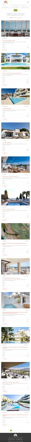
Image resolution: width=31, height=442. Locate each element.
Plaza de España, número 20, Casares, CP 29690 (15, 437)
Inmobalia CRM (21, 441)
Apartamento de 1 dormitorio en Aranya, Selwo (10, 176)
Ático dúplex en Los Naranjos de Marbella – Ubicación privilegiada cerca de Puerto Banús (15, 348)
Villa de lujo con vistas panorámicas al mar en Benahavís (12, 73)
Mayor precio (20, 17)
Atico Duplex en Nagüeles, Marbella (8, 40)
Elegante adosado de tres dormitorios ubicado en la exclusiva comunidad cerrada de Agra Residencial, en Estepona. (14, 313)
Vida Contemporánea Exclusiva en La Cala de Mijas (11, 278)
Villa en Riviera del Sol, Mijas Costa (8, 209)
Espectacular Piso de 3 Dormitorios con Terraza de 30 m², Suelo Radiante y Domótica (15, 415)
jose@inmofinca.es (19, 439)
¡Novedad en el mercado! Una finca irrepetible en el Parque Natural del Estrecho (14, 244)
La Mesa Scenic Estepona (6, 108)
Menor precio (16, 17)
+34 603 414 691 (12, 439)
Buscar (15, 10)
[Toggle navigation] (28, 2)
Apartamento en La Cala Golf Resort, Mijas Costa (10, 382)
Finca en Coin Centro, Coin (6, 142)
